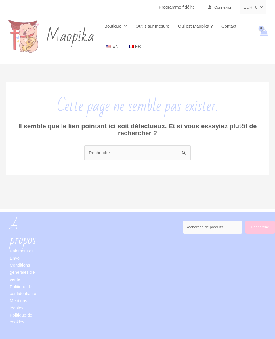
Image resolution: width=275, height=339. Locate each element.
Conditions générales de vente (22, 272)
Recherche (260, 227)
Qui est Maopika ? (195, 26)
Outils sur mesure (152, 26)
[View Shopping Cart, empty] (263, 36)
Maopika (70, 36)
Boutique (112, 26)
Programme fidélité (177, 7)
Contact (228, 26)
